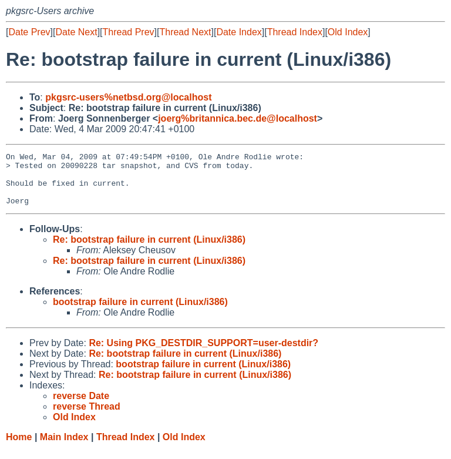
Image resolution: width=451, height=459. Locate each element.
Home (19, 448)
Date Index (238, 32)
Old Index (348, 32)
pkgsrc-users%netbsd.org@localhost (128, 97)
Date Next (76, 32)
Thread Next (185, 32)
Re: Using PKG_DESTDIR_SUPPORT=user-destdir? (203, 354)
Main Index (64, 448)
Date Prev (29, 32)
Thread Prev (128, 32)
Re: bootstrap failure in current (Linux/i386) (149, 250)
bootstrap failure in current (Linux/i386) (140, 312)
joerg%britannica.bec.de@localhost (237, 118)
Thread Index (294, 32)
